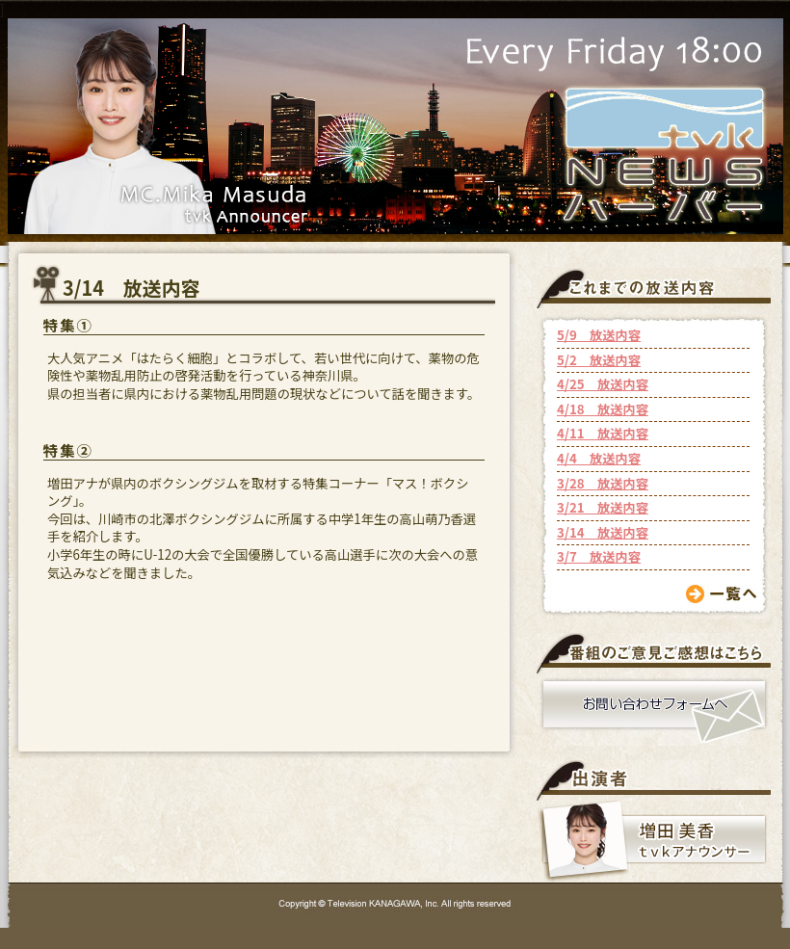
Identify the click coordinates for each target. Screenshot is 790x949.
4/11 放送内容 (602, 433)
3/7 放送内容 (599, 556)
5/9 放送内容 (599, 335)
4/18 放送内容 (602, 409)
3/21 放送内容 (602, 507)
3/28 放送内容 (602, 483)
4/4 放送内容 (599, 458)
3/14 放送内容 (602, 532)
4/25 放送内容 (602, 384)
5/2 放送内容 (599, 360)
